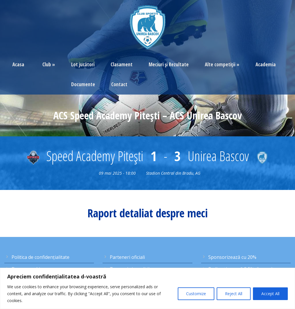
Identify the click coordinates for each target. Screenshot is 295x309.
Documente (83, 84)
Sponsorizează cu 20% (232, 257)
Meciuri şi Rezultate (169, 64)
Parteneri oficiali (127, 257)
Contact (119, 84)
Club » (48, 64)
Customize (196, 293)
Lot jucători (82, 64)
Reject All (233, 293)
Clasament (122, 64)
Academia (266, 64)
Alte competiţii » (222, 64)
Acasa (18, 64)
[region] (147, 288)
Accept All (270, 293)
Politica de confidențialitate (40, 257)
